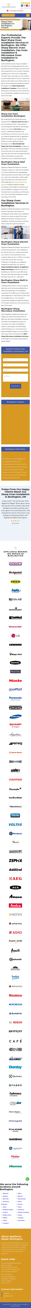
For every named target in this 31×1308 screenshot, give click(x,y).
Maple (19, 1193)
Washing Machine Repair (9, 1271)
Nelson (20, 1202)
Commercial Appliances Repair (11, 1263)
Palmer (20, 1207)
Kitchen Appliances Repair (9, 1267)
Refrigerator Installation (8, 1279)
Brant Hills (6, 1199)
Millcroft (20, 1196)
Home (2, 18)
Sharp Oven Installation (11, 18)
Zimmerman (21, 1220)
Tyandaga (20, 1218)
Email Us (6, 1293)
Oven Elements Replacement (10, 1269)
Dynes (4, 1207)
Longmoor (6, 1223)
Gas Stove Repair (6, 1265)
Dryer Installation (6, 1274)
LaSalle (5, 1220)
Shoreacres (21, 1210)
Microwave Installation (8, 1276)
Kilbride (5, 1218)
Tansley (20, 1215)
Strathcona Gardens (23, 1212)
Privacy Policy (5, 1283)
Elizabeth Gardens (8, 1210)
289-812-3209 (8, 1296)
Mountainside (22, 1199)
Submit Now (15, 386)
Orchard (20, 1204)
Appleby (5, 1196)
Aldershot (5, 1193)
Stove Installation (6, 1281)
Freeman (5, 1212)
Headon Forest (7, 1215)
